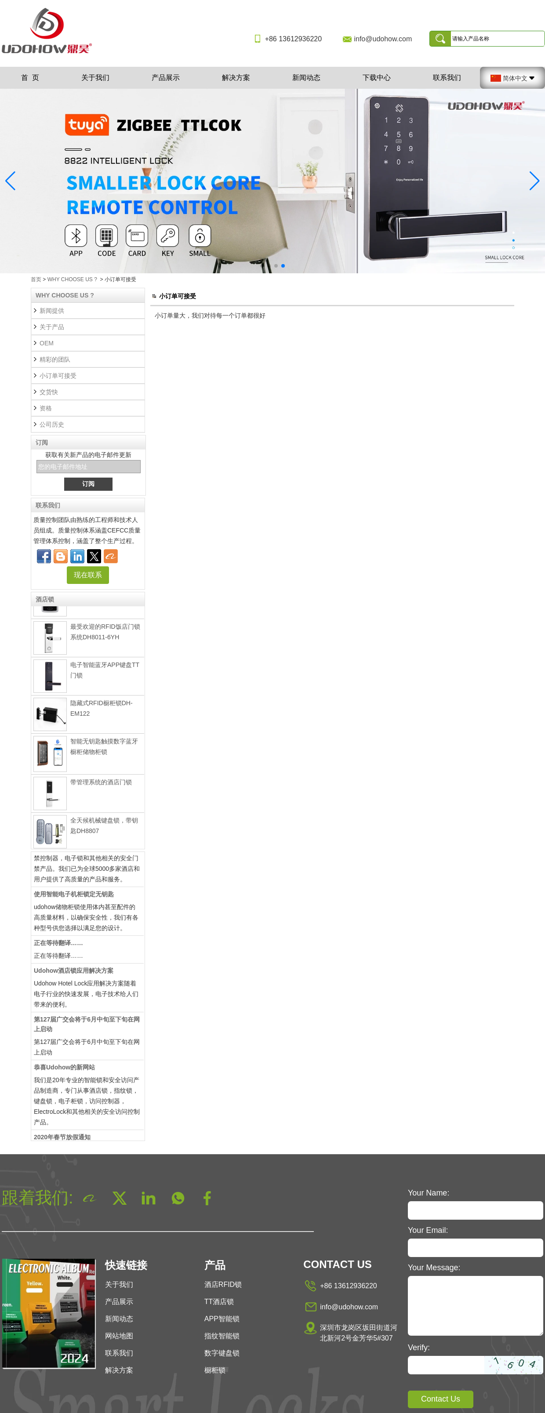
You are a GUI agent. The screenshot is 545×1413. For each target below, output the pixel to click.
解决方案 (236, 77)
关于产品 (52, 326)
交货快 (49, 391)
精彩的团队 (55, 359)
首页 (36, 279)
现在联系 (88, 575)
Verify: (419, 1347)
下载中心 (377, 77)
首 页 (30, 77)
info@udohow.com (383, 39)
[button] (262, 266)
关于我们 (95, 77)
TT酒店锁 (219, 1301)
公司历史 (52, 424)
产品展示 (166, 77)
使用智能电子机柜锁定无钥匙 (74, 896)
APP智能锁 (222, 1318)
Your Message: (434, 1267)
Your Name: (428, 1192)
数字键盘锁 (222, 1353)
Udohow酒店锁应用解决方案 (73, 972)
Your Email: (428, 1230)
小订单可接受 (58, 375)
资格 (46, 408)
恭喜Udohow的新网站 (64, 1069)
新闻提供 (52, 310)
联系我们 (447, 77)
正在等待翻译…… (58, 945)
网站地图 (119, 1336)
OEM (47, 343)
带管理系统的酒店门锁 (101, 784)
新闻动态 (306, 77)
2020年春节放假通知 (62, 1139)
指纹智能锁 (222, 1336)
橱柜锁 (214, 1370)
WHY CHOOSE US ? (72, 279)
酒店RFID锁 (223, 1284)
